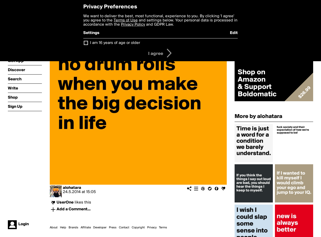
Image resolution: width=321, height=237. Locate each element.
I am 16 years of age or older (115, 43)
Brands (73, 227)
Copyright (138, 227)
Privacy (152, 227)
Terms (163, 227)
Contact (124, 227)
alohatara (72, 188)
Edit (234, 33)
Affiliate (86, 227)
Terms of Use (126, 20)
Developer (100, 227)
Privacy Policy (133, 24)
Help (63, 227)
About (54, 227)
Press (113, 227)
